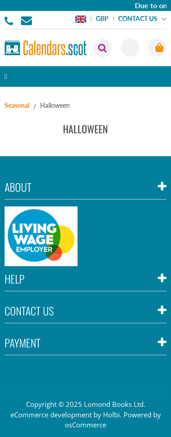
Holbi (111, 414)
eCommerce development (51, 414)
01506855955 (10, 20)
